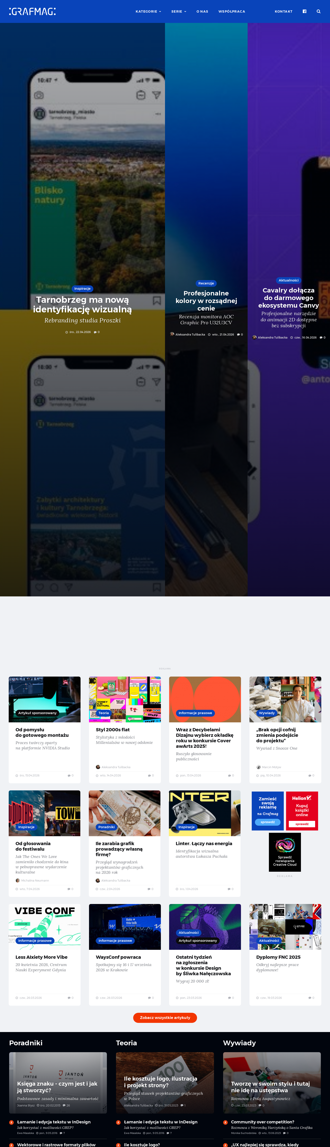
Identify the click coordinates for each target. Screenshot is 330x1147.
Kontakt (284, 11)
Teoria (104, 713)
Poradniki (107, 834)
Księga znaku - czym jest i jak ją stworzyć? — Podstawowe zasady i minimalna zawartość (58, 1092)
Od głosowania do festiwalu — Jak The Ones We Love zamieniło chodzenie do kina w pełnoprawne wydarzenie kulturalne (44, 851)
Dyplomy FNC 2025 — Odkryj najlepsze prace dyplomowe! (285, 964)
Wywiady (267, 713)
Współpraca (232, 11)
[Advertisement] (165, 635)
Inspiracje (82, 289)
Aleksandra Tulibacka (187, 334)
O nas (202, 11)
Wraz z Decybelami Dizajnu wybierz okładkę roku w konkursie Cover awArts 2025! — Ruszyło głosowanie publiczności (205, 733)
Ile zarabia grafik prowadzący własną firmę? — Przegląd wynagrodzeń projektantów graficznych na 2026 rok (125, 851)
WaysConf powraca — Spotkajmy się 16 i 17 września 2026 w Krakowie (125, 964)
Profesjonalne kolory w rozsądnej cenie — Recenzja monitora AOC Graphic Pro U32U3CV (206, 309)
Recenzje (206, 283)
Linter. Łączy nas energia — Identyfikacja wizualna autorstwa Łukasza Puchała (205, 851)
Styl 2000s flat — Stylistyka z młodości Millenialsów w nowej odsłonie (125, 733)
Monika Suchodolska (243, 1139)
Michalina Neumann (32, 888)
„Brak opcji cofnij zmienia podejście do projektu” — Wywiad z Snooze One (285, 733)
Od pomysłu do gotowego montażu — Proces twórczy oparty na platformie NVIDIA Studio (44, 733)
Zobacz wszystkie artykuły (165, 1029)
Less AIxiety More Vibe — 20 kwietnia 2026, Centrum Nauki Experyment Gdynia (44, 964)
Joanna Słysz (26, 1112)
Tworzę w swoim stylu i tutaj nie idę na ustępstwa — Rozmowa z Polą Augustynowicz (272, 1092)
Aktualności (289, 280)
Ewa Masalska (25, 1139)
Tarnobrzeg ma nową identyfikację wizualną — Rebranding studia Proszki (82, 309)
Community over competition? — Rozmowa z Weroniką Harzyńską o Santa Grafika (272, 1135)
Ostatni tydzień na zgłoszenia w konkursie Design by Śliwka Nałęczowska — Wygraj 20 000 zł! (205, 964)
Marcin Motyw (269, 772)
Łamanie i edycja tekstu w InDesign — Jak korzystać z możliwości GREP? (58, 1135)
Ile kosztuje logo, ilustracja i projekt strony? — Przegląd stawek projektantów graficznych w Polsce (165, 1092)
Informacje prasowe (196, 713)
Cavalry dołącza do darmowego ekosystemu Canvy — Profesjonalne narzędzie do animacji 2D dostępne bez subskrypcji (289, 309)
